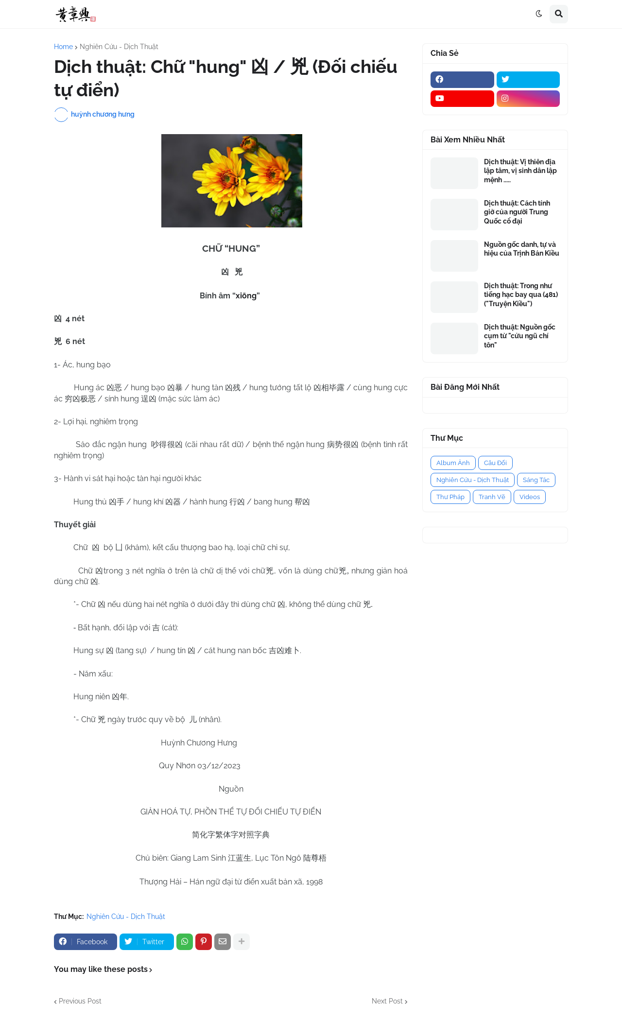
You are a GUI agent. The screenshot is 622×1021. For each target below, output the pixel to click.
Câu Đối (495, 463)
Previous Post (80, 1001)
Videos (529, 497)
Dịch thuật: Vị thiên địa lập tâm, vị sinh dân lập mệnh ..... (520, 170)
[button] (539, 14)
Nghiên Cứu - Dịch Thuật (119, 46)
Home (63, 46)
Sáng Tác (536, 480)
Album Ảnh (453, 463)
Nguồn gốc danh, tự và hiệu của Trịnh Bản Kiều (521, 249)
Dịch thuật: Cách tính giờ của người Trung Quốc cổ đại (517, 212)
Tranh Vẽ (492, 497)
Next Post (387, 1001)
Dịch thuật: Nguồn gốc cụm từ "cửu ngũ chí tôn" (519, 335)
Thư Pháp (450, 497)
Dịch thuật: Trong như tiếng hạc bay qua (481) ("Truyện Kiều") (521, 294)
